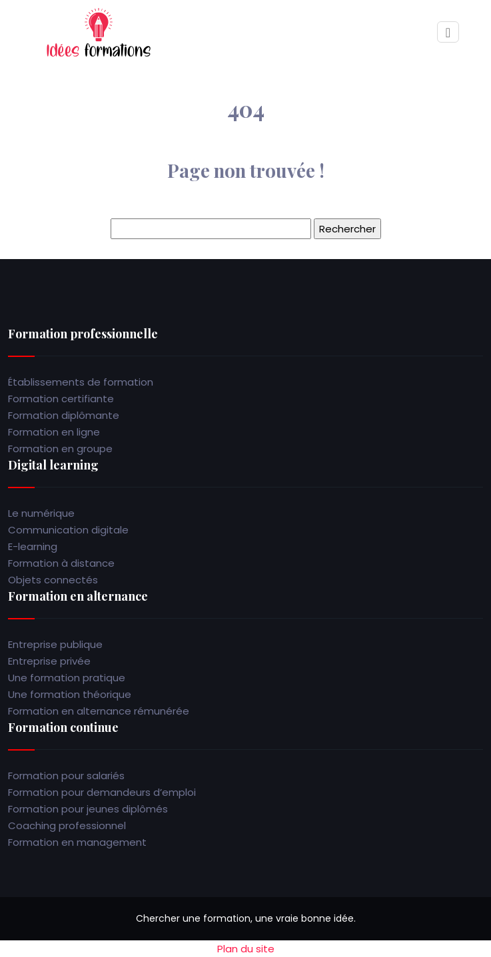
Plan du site (245, 949)
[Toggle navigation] (448, 32)
